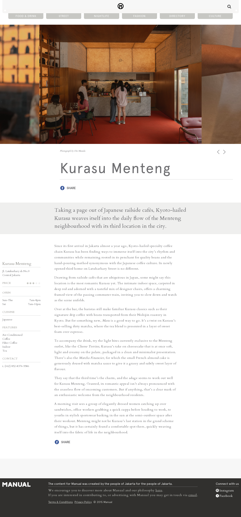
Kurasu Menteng (16, 263)
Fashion (139, 16)
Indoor (6, 347)
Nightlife (101, 16)
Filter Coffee (9, 343)
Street (64, 16)
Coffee (6, 339)
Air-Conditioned (12, 335)
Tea (4, 351)
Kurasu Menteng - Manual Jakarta (120, 6)
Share (71, 188)
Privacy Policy (83, 502)
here (158, 490)
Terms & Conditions (60, 502)
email (192, 495)
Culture (215, 16)
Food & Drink (26, 16)
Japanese (7, 319)
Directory (177, 16)
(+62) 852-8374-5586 (17, 366)
